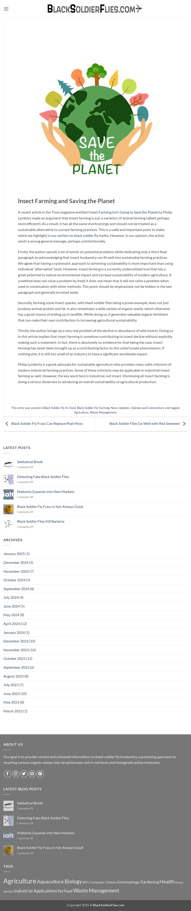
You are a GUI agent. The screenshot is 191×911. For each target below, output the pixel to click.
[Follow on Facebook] (7, 774)
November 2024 (16, 571)
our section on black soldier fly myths (80, 235)
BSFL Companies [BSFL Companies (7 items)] (93, 882)
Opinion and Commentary (147, 408)
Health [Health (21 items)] (167, 881)
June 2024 (11, 606)
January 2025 (14, 553)
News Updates (120, 408)
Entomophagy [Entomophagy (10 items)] (129, 882)
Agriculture (81, 412)
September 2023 (16, 667)
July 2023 (11, 685)
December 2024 (15, 562)
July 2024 (11, 597)
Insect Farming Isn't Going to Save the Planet (123, 212)
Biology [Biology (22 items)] (73, 881)
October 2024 (14, 580)
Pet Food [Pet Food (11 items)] (65, 891)
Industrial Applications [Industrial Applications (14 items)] (35, 890)
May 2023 (11, 702)
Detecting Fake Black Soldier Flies (43, 476)
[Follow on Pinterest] (40, 774)
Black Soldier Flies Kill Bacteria (40, 521)
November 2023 (16, 650)
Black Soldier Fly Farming (93, 408)
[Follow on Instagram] (15, 774)
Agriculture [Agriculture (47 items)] (19, 881)
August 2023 (13, 676)
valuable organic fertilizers (147, 314)
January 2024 (14, 632)
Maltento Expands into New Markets (46, 491)
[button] (6, 8)
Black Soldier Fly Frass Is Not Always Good (50, 506)
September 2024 (16, 589)
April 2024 (11, 623)
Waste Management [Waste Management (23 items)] (96, 890)
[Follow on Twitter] (24, 774)
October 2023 (14, 658)
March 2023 (12, 711)
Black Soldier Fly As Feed (60, 408)
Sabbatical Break (30, 461)
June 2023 (11, 693)
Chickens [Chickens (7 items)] (111, 882)
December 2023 (15, 641)
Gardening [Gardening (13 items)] (149, 881)
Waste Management (103, 412)
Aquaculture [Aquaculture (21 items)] (50, 881)
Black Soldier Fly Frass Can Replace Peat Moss (43, 423)
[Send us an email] (32, 774)
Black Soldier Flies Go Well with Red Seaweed (148, 423)
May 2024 (11, 615)
